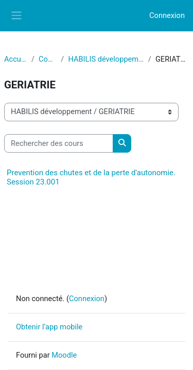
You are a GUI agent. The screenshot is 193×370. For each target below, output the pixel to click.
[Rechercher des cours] (58, 143)
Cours (48, 59)
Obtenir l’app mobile (49, 326)
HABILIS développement (106, 59)
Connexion (167, 15)
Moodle (64, 355)
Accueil (15, 59)
